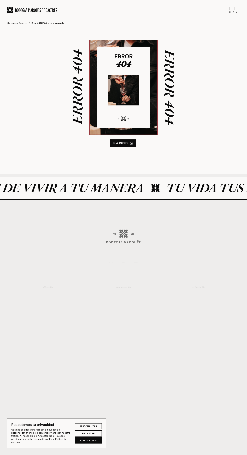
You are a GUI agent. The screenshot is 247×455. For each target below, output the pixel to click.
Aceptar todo (88, 440)
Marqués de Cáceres (17, 23)
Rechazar (88, 433)
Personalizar (88, 426)
